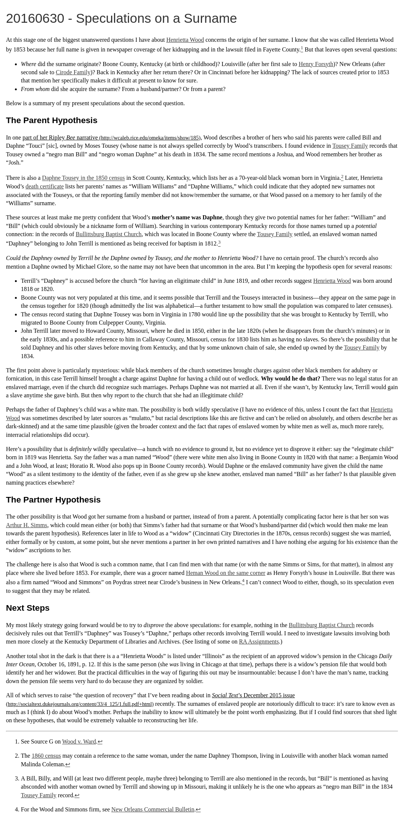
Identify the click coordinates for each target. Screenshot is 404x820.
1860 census (46, 755)
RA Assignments (259, 641)
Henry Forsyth (316, 64)
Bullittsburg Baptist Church (109, 234)
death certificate (45, 186)
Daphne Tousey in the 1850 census (83, 178)
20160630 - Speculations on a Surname (121, 18)
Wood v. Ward (79, 741)
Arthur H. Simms (26, 525)
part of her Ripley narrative (60, 137)
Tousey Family (350, 146)
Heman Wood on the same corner (225, 573)
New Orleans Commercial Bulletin (153, 809)
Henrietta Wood (185, 40)
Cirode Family (73, 72)
